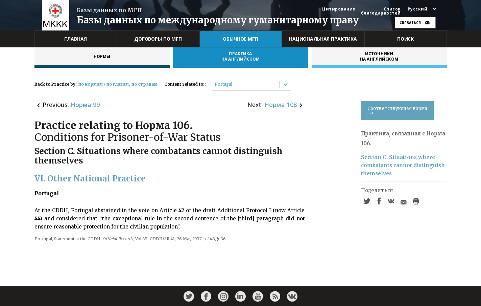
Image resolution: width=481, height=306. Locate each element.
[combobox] (215, 84)
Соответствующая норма (397, 110)
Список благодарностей (381, 11)
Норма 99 (85, 105)
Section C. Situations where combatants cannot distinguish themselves (403, 165)
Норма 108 (280, 105)
